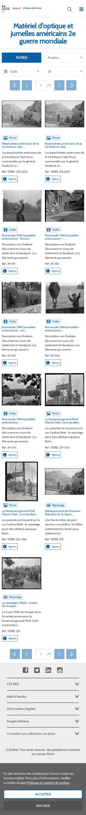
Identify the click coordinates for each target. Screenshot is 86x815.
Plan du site (43, 764)
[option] (64, 57)
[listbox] (64, 58)
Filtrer (21, 58)
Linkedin (48, 670)
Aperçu (10, 179)
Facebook (25, 670)
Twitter (37, 670)
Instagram (60, 670)
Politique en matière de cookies (48, 789)
